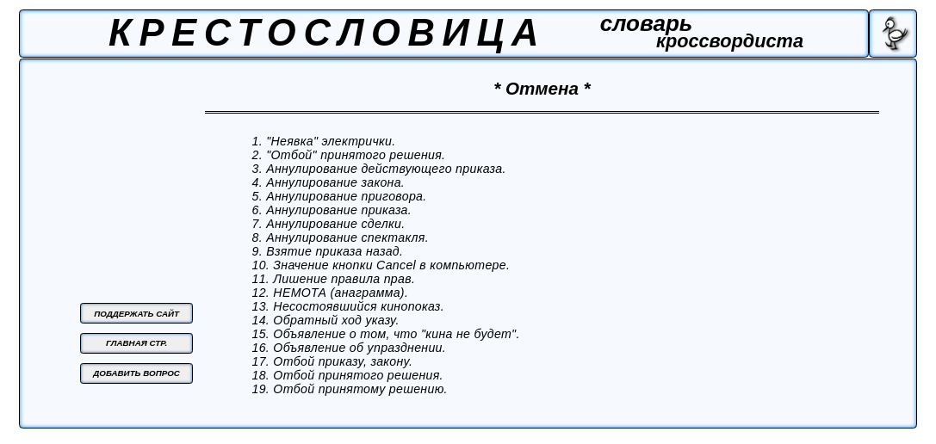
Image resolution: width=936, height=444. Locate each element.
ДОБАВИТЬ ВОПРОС (136, 373)
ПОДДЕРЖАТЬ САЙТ (136, 313)
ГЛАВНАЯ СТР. (136, 343)
